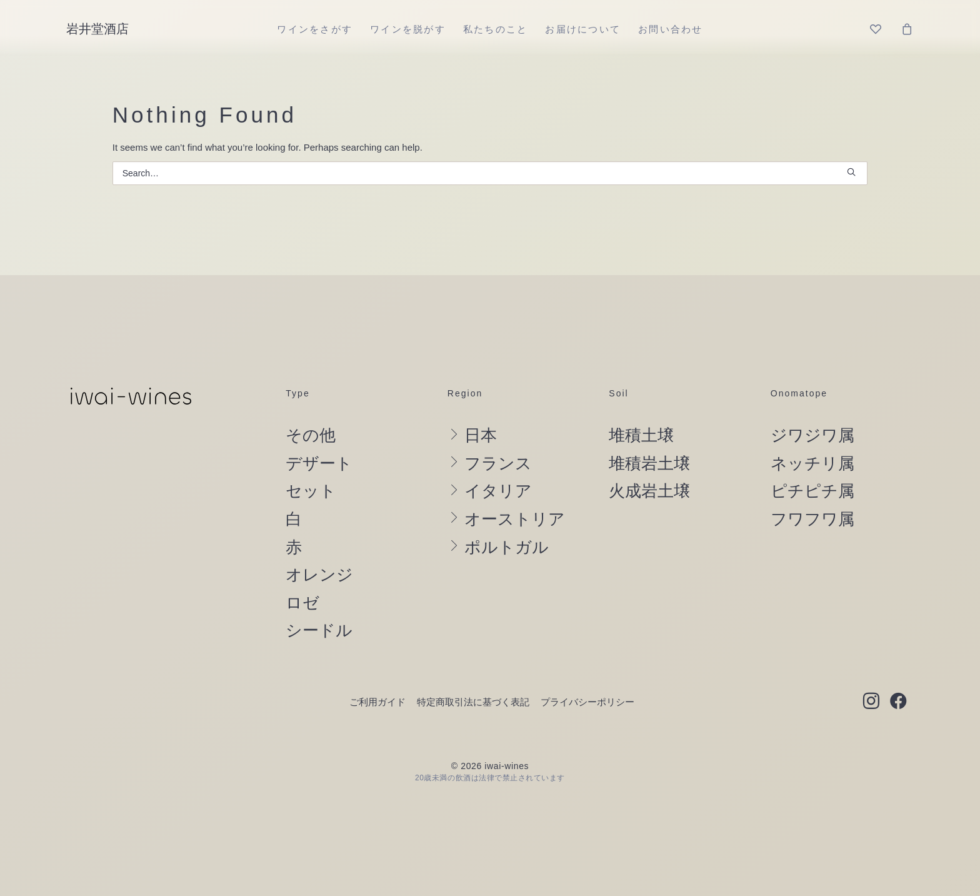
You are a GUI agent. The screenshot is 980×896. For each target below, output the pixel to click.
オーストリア (514, 519)
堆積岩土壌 (649, 463)
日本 (480, 435)
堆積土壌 (641, 435)
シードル (319, 630)
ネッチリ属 (812, 463)
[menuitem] (314, 29)
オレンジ (319, 574)
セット (311, 491)
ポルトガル (506, 547)
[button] (851, 172)
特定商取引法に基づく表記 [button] (473, 702)
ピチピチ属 (812, 491)
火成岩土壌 (649, 491)
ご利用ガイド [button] (377, 702)
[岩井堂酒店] (97, 29)
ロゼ (302, 603)
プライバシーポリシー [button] (587, 702)
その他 (311, 435)
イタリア (498, 491)
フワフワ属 (812, 519)
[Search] (490, 173)
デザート (319, 463)
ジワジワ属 (812, 435)
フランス (498, 463)
